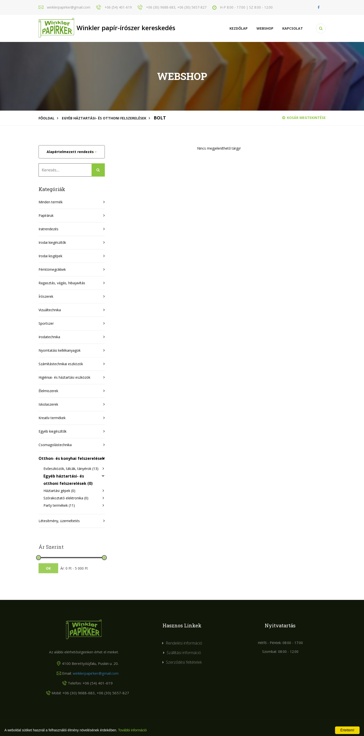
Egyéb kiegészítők (53, 431)
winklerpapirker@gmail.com (96, 673)
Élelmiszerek (48, 390)
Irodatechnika (49, 337)
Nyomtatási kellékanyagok (60, 350)
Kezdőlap (238, 28)
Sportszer (46, 323)
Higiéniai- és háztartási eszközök (64, 377)
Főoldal (46, 118)
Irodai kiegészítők (52, 242)
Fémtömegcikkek (52, 269)
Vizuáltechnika (50, 310)
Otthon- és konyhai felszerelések (72, 458)
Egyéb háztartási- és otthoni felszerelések (104, 118)
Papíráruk (46, 215)
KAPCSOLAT (292, 28)
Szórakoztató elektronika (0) (65, 498)
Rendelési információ (184, 643)
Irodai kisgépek (50, 256)
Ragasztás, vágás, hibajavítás (62, 283)
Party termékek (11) (59, 505)
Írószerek (46, 296)
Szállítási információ (184, 652)
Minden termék (51, 202)
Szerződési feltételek (184, 662)
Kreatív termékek (52, 417)
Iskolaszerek (48, 404)
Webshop (264, 28)
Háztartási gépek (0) (59, 490)
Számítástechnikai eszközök (61, 364)
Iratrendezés (48, 229)
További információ (132, 730)
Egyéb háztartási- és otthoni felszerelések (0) (68, 479)
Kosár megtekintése (304, 117)
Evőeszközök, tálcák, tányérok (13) (70, 468)
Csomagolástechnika (55, 444)
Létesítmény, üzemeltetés (59, 520)
